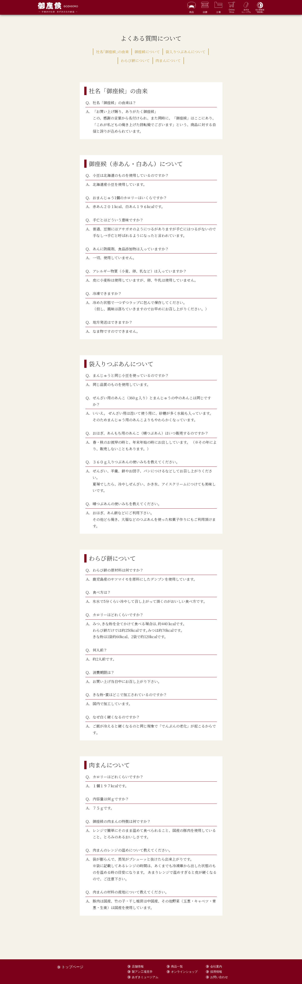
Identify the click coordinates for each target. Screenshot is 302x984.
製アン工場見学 (142, 971)
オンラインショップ (184, 971)
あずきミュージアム (145, 977)
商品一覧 (177, 966)
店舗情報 (138, 966)
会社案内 (216, 966)
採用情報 (216, 971)
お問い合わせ (219, 977)
